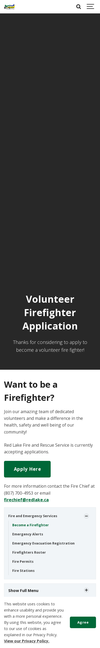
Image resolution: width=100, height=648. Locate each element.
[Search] (78, 6)
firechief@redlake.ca (26, 500)
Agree (83, 622)
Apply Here (27, 469)
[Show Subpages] (86, 516)
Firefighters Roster (29, 552)
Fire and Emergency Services (32, 516)
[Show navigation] (90, 6)
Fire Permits (23, 561)
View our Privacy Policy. (26, 640)
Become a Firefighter (30, 525)
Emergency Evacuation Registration (43, 543)
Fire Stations (23, 570)
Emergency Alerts (27, 534)
